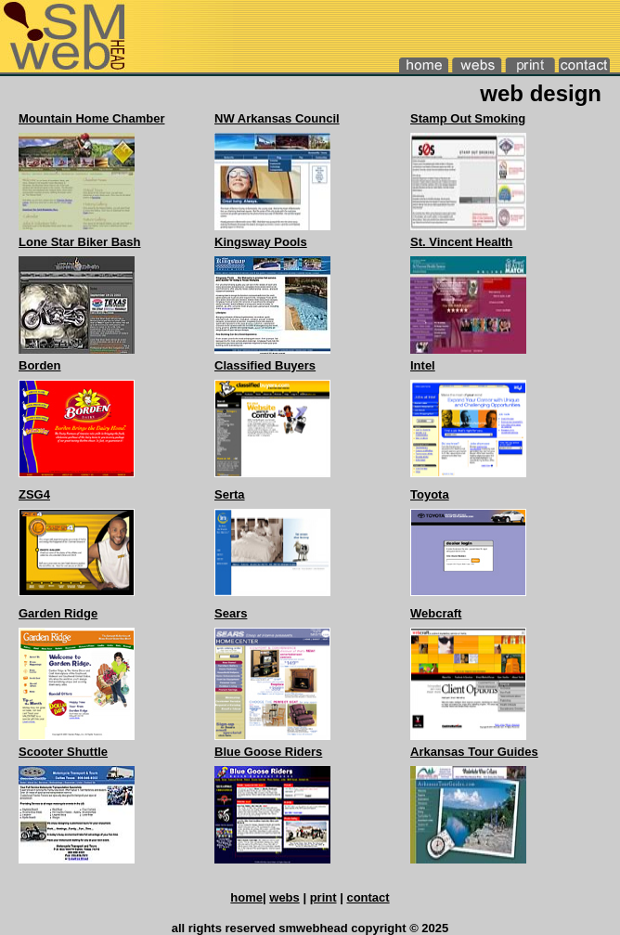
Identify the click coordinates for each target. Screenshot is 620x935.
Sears (230, 613)
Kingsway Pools (260, 242)
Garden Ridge (58, 613)
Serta (229, 494)
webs (284, 897)
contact (367, 897)
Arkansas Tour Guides (474, 752)
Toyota (429, 494)
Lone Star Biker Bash (80, 242)
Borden (40, 365)
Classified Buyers (265, 365)
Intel (422, 365)
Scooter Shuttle (63, 752)
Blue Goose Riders (268, 752)
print (323, 897)
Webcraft (435, 613)
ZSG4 (34, 494)
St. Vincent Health (461, 242)
